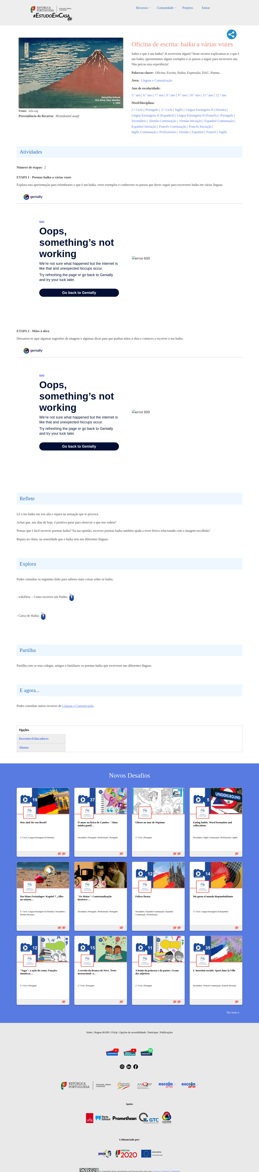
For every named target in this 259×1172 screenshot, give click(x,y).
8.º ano (170, 95)
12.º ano (221, 95)
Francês (211, 132)
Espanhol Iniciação (144, 126)
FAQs (114, 1032)
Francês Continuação (172, 126)
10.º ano (194, 95)
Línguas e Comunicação (156, 80)
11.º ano (208, 95)
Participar (153, 1032)
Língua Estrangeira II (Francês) (197, 115)
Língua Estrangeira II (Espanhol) (153, 115)
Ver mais (231, 1012)
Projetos (187, 8)
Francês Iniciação (200, 126)
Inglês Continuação (144, 132)
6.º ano (147, 95)
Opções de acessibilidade (132, 1032)
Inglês (179, 109)
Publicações (166, 1032)
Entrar (206, 8)
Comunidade (165, 8)
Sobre (89, 1032)
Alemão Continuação (162, 121)
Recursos (142, 8)
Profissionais (167, 132)
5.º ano (136, 95)
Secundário (139, 121)
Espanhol (198, 132)
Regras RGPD (101, 1032)
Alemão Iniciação (190, 121)
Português (151, 109)
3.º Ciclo (166, 109)
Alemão (184, 132)
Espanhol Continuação (219, 121)
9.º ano (182, 95)
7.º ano (159, 95)
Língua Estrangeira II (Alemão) (206, 109)
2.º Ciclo (137, 109)
